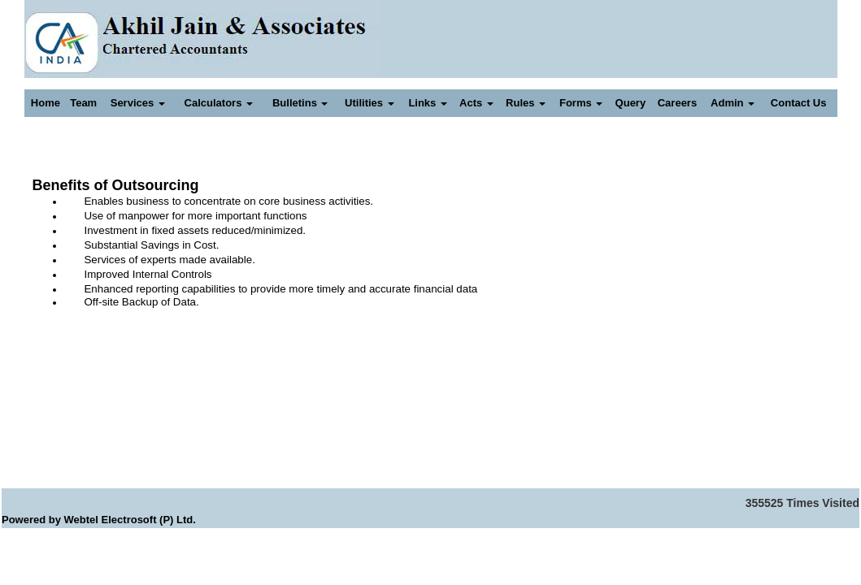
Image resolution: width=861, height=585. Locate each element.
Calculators (219, 103)
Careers (677, 103)
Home (45, 103)
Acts (476, 103)
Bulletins (300, 103)
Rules (526, 103)
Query (630, 103)
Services (138, 103)
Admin (732, 103)
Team (83, 103)
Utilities (369, 103)
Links (427, 103)
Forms (580, 103)
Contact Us (799, 103)
